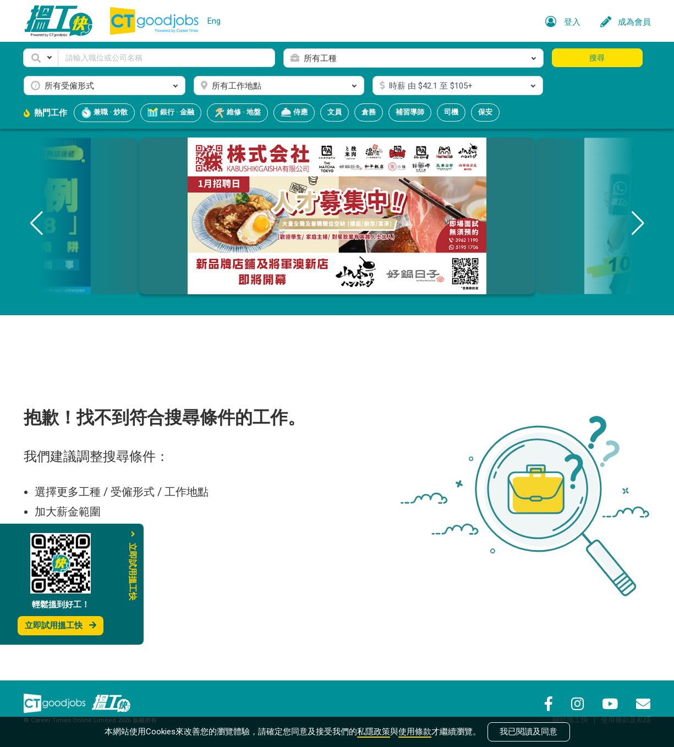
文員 (334, 112)
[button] (40, 57)
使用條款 (414, 732)
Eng (214, 21)
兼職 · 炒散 (104, 112)
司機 (451, 112)
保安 (485, 112)
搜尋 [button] (597, 57)
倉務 (368, 112)
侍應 (294, 112)
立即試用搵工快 (60, 625)
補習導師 (410, 112)
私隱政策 (373, 732)
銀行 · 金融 (170, 112)
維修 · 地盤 (237, 112)
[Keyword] (167, 57)
